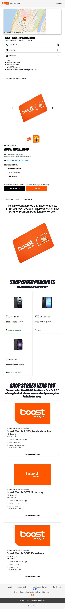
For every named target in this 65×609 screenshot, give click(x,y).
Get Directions (15, 188)
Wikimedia (7, 32)
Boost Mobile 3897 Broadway (15, 78)
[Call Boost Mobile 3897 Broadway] (33, 44)
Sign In (59, 3)
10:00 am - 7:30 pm (18, 439)
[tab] (9, 199)
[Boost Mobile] (5, 3)
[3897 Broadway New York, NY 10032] (33, 50)
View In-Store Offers (32, 454)
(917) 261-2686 (14, 504)
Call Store (36, 188)
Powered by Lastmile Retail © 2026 (32, 600)
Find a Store (15, 3)
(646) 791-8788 (14, 443)
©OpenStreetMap (17, 32)
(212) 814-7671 (14, 565)
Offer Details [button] (32, 606)
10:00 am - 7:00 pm (18, 562)
